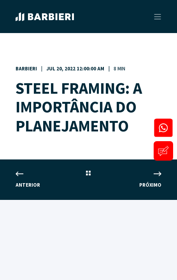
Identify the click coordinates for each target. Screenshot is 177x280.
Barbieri (26, 69)
